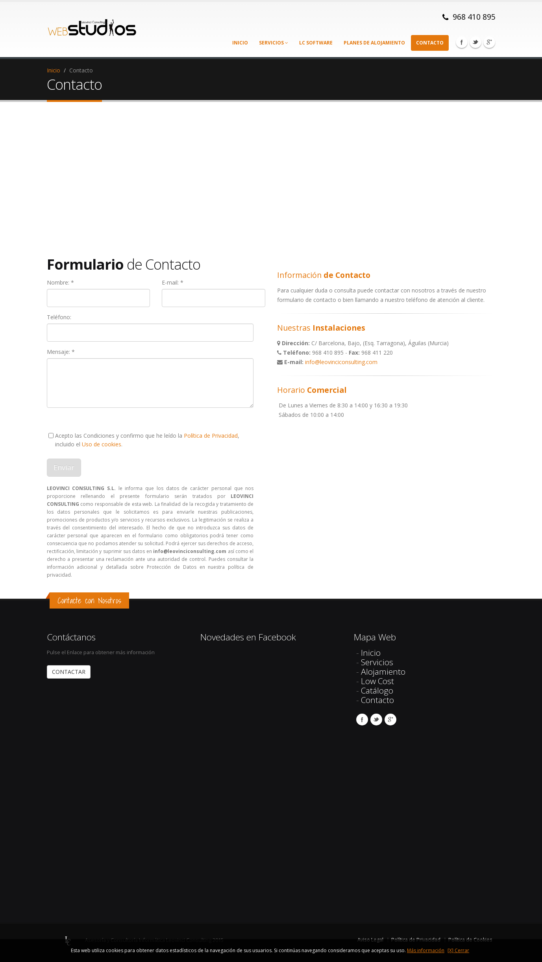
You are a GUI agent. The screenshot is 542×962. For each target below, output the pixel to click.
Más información (425, 950)
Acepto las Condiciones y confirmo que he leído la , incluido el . (147, 440)
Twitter (475, 42)
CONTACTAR (68, 671)
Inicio (240, 42)
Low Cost (377, 680)
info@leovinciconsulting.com (341, 362)
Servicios (273, 42)
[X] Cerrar (458, 950)
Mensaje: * (61, 351)
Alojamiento (383, 671)
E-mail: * (172, 282)
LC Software (316, 42)
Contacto (430, 42)
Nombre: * (60, 282)
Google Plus (489, 42)
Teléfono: (59, 317)
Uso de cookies (101, 444)
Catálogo (377, 690)
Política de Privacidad (211, 435)
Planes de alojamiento (374, 42)
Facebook (462, 42)
